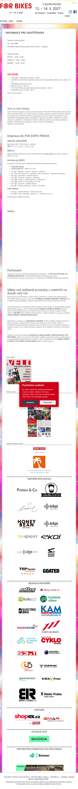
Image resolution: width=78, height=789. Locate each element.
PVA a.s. (46, 777)
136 (15, 175)
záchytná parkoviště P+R (27, 278)
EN (75, 3)
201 (15, 186)
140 (15, 178)
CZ (73, 3)
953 (15, 194)
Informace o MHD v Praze (18, 196)
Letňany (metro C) (17, 168)
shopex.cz (24, 299)
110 (15, 173)
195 (15, 184)
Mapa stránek (43, 779)
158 (15, 180)
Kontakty (64, 777)
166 (15, 182)
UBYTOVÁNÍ (19, 21)
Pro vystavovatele (40, 13)
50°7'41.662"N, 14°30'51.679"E (24, 146)
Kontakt (11, 21)
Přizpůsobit (48, 402)
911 (15, 192)
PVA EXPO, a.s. (55, 777)
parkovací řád (51, 276)
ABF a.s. (40, 777)
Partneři (67, 16)
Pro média (60, 13)
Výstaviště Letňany (17, 166)
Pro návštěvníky (51, 13)
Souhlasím (30, 402)
